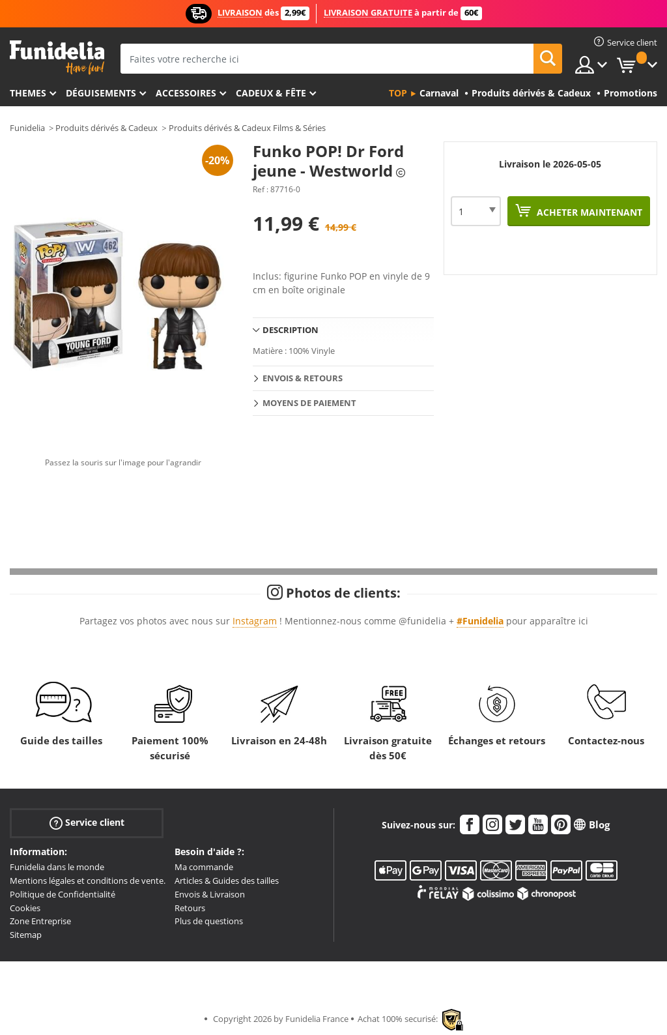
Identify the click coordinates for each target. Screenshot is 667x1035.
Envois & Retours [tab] (303, 378)
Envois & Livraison (210, 894)
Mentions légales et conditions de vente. (87, 880)
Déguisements (101, 93)
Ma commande (204, 867)
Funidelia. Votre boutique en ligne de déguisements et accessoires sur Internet (57, 57)
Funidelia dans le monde (57, 867)
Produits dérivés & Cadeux (106, 128)
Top (398, 93)
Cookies (25, 908)
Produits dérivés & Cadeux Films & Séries (247, 128)
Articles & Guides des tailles (227, 880)
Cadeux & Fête (271, 93)
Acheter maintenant (588, 212)
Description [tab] (291, 330)
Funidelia (27, 128)
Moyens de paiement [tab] (309, 403)
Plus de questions (209, 921)
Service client (87, 823)
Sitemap (26, 934)
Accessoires (186, 93)
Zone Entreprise (40, 921)
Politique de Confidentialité (62, 894)
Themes (28, 93)
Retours (190, 908)
